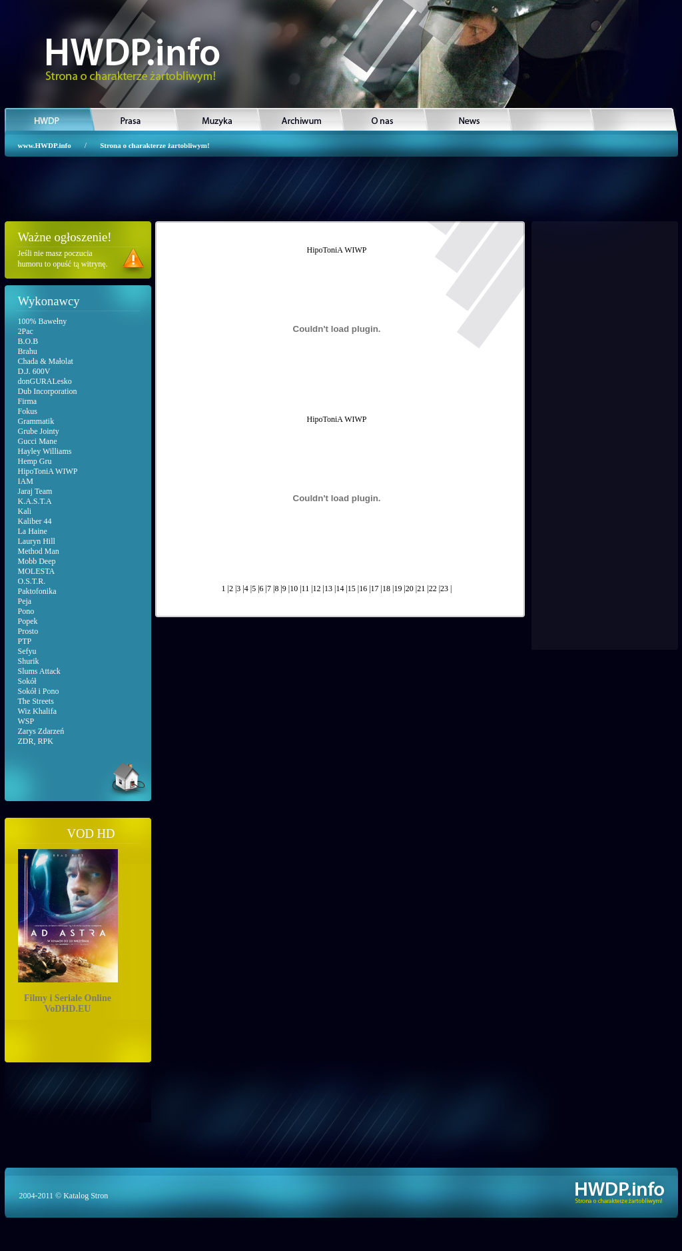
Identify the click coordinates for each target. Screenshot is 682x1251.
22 (433, 588)
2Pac (25, 331)
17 (375, 588)
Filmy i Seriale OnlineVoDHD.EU (68, 929)
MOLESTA (36, 571)
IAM (25, 481)
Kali (25, 511)
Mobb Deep (37, 561)
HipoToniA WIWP (48, 471)
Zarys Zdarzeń (41, 731)
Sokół (27, 681)
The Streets (36, 701)
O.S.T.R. (32, 581)
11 (306, 588)
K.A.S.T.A (35, 501)
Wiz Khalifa (37, 711)
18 (386, 588)
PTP (25, 641)
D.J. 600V (34, 371)
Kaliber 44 (35, 521)
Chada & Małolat (45, 361)
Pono (26, 611)
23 (444, 588)
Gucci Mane (37, 441)
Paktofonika (37, 591)
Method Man (38, 551)
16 (363, 588)
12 (317, 588)
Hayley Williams (45, 451)
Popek (28, 621)
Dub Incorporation (47, 391)
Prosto (28, 631)
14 (340, 588)
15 (352, 588)
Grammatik (36, 421)
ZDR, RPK (35, 741)
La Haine (32, 531)
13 (328, 588)
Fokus (27, 411)
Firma (27, 401)
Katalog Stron (85, 1195)
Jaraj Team (35, 491)
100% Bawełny (42, 321)
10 (294, 588)
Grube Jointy (38, 431)
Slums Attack (39, 671)
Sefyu (27, 651)
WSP (26, 721)
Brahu (27, 351)
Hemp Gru (35, 461)
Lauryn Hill (36, 541)
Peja (25, 601)
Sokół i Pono (38, 691)
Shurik (28, 661)
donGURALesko (45, 381)
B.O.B (28, 341)
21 (421, 588)
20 (410, 588)
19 (398, 588)
